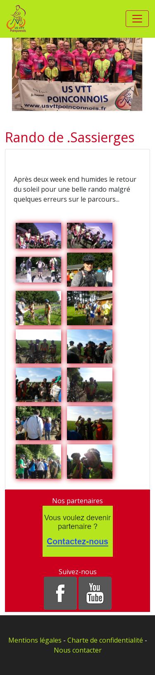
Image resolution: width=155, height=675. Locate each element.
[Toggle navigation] (137, 18)
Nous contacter (78, 650)
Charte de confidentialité (105, 640)
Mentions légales (35, 640)
